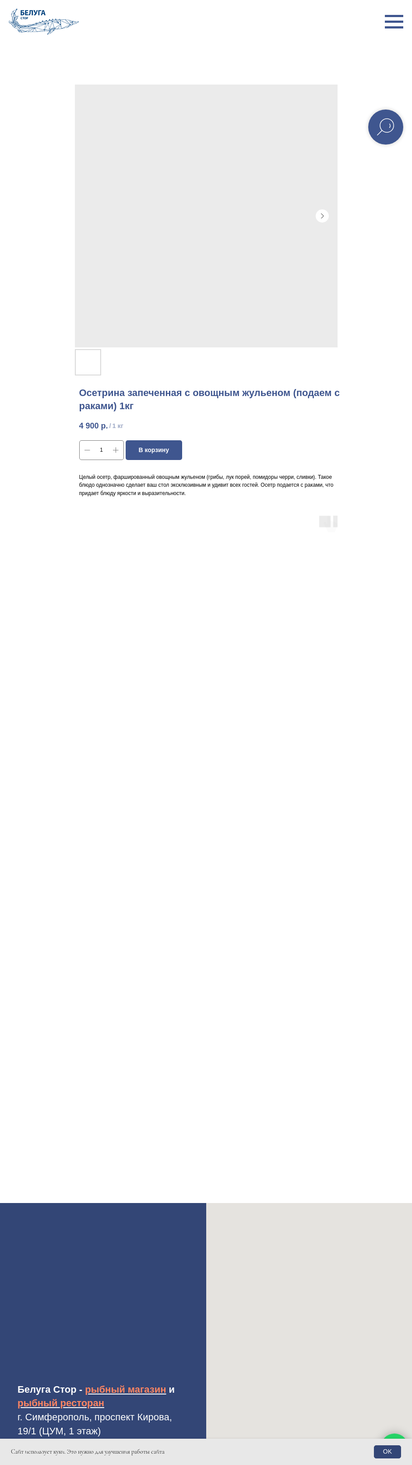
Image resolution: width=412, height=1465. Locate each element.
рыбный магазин (125, 1389)
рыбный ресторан (61, 1403)
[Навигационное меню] (394, 22)
